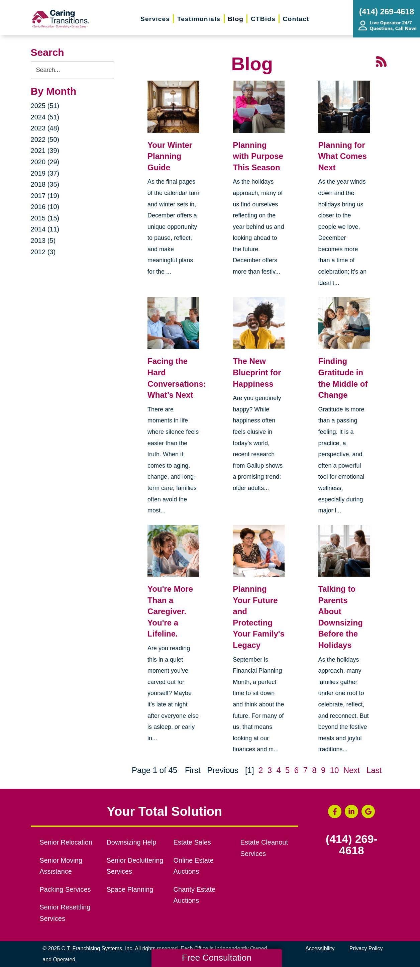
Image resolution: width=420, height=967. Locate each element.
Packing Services (65, 889)
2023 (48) (45, 128)
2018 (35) (45, 184)
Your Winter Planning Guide (169, 156)
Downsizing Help (131, 842)
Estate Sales (192, 842)
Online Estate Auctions (194, 866)
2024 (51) (45, 117)
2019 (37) (45, 173)
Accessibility (319, 948)
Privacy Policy (366, 948)
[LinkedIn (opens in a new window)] (351, 811)
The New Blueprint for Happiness (257, 372)
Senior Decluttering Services (134, 866)
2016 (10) (45, 206)
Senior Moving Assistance (60, 866)
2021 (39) (45, 150)
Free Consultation (216, 958)
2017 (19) (45, 195)
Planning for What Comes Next (342, 156)
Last (374, 770)
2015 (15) (45, 218)
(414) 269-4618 (352, 845)
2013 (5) (43, 240)
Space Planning (129, 889)
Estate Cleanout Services (264, 848)
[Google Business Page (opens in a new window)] (368, 811)
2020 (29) (45, 162)
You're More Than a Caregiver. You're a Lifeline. (170, 611)
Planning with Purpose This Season (258, 156)
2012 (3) (43, 252)
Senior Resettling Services (64, 912)
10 (334, 770)
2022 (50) (45, 139)
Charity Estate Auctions (195, 895)
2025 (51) (45, 105)
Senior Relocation (65, 842)
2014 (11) (45, 229)
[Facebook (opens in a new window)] (334, 811)
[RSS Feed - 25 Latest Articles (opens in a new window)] (381, 60)
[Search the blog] (72, 70)
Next (351, 770)
